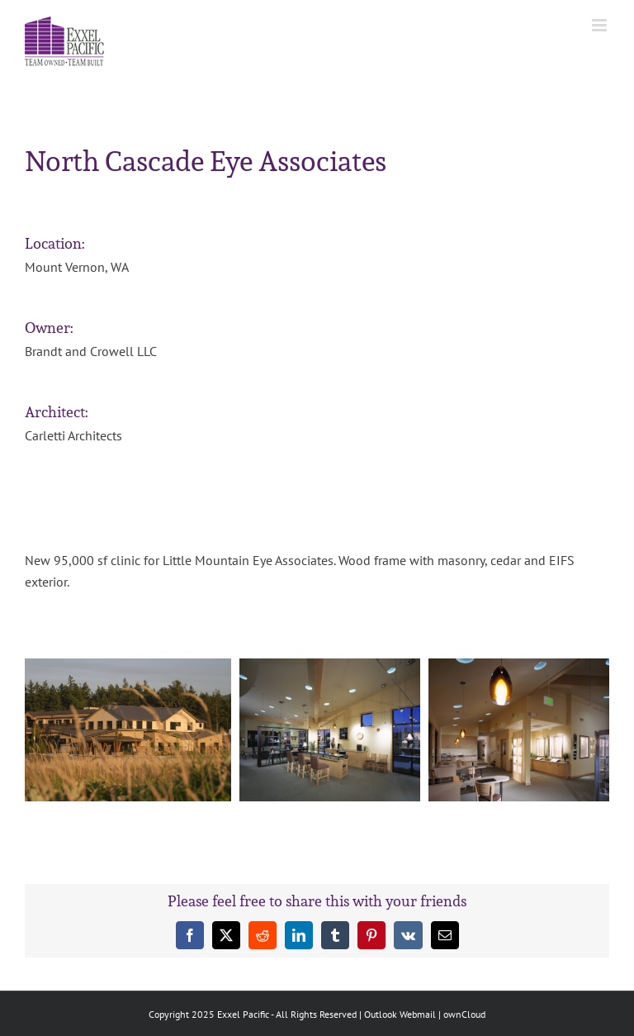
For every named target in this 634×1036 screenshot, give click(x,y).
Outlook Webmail (400, 1014)
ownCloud (464, 1014)
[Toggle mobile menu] (600, 25)
